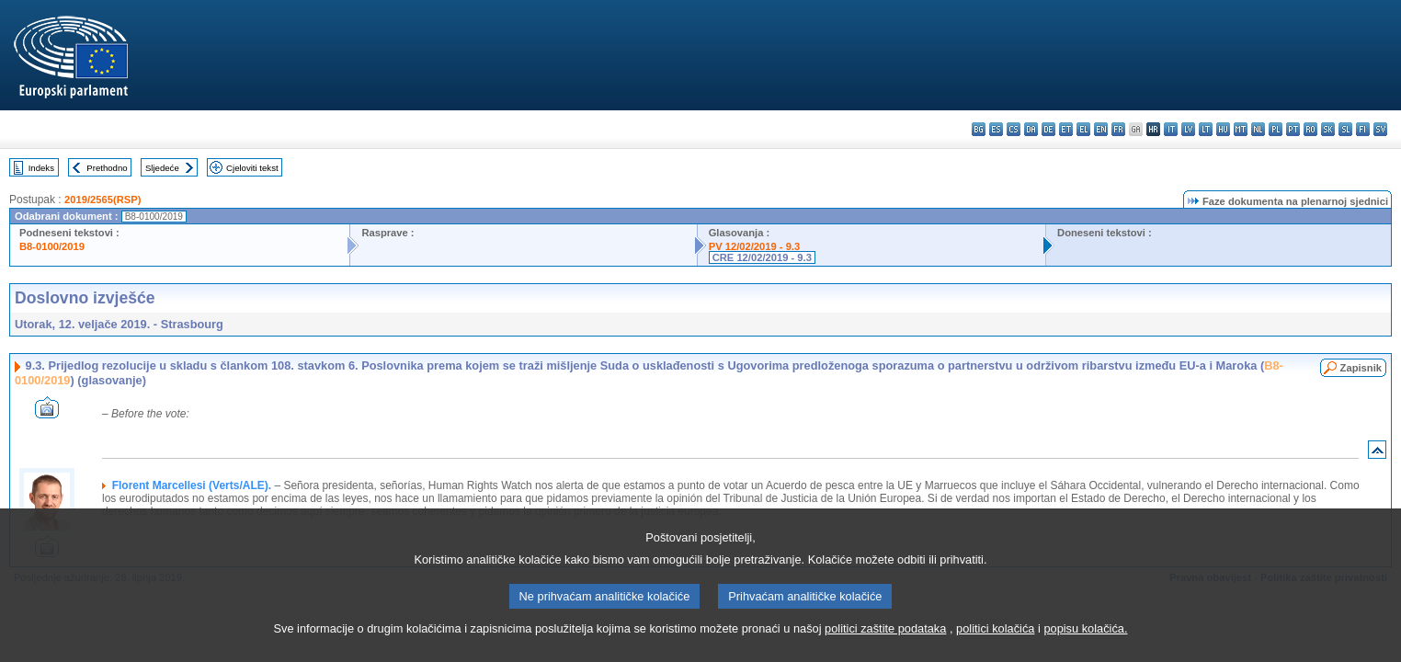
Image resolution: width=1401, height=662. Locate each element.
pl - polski (1275, 129)
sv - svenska (1380, 129)
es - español (996, 129)
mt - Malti (1240, 129)
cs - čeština (1013, 129)
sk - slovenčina (1328, 129)
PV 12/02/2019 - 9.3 (755, 246)
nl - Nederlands (1258, 129)
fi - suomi (1363, 129)
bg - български (978, 129)
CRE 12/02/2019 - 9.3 (762, 257)
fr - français (1118, 129)
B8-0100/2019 (52, 246)
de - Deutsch (1048, 129)
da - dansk (1031, 129)
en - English (1101, 129)
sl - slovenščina (1345, 129)
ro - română (1310, 129)
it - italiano (1171, 129)
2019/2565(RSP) (102, 199)
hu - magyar (1223, 129)
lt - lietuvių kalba (1206, 129)
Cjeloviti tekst (252, 168)
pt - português (1293, 129)
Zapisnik (1361, 367)
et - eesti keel (1066, 129)
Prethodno (106, 168)
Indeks (41, 168)
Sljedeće (162, 168)
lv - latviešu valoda (1188, 129)
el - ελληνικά (1083, 129)
